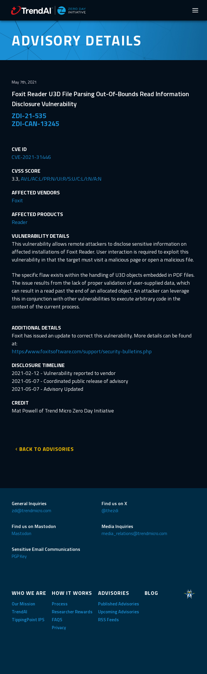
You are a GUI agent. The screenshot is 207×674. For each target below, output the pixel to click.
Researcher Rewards (72, 611)
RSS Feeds (108, 619)
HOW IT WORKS (72, 593)
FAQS (57, 619)
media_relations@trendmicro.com (134, 533)
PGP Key (19, 556)
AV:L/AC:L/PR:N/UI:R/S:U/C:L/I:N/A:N (61, 179)
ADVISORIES (113, 593)
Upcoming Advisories (118, 611)
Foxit (17, 200)
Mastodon (21, 533)
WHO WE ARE (29, 593)
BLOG (151, 593)
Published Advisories (118, 603)
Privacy (59, 627)
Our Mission (23, 603)
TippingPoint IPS (28, 619)
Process (60, 603)
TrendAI (19, 611)
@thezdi (110, 510)
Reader (20, 222)
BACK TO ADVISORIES (46, 449)
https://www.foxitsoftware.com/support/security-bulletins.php (82, 351)
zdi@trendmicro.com (31, 510)
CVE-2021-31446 (31, 157)
